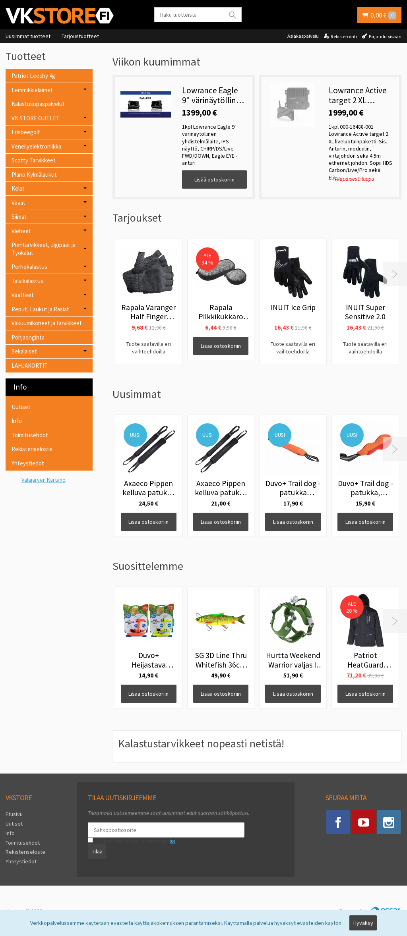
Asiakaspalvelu (303, 36)
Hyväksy (363, 922)
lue (172, 841)
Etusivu (14, 814)
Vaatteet (23, 295)
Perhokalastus (29, 266)
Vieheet (21, 231)
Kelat (18, 188)
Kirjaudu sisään (385, 36)
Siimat (19, 216)
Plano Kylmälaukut (34, 174)
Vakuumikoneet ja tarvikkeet (47, 323)
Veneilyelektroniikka (36, 146)
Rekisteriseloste (32, 449)
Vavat (18, 202)
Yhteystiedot (28, 463)
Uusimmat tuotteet (28, 36)
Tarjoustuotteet (80, 36)
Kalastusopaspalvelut (38, 104)
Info (17, 421)
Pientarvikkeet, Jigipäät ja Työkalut (44, 249)
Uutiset (21, 407)
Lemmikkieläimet (32, 90)
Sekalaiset (24, 351)
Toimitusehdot (30, 435)
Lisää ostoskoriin (214, 179)
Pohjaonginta (28, 337)
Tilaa (97, 851)
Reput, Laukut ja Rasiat (40, 309)
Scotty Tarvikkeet (34, 160)
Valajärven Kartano (43, 479)
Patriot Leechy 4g (33, 75)
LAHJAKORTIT (30, 365)
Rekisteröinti (344, 36)
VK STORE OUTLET (36, 118)
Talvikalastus (27, 281)
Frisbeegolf (26, 132)
